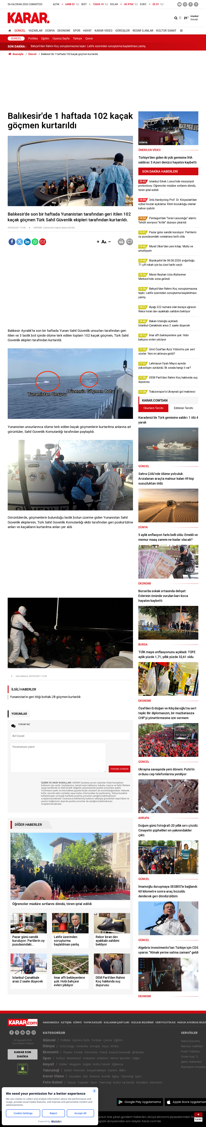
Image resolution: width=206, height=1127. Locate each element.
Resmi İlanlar (143, 30)
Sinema (94, 1076)
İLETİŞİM (66, 1022)
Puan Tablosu (190, 1051)
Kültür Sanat (166, 30)
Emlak (78, 1052)
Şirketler (138, 1052)
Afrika (114, 1046)
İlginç (115, 1076)
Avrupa (95, 1046)
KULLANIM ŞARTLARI (116, 1022)
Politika (33, 38)
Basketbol (74, 1058)
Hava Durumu (190, 1041)
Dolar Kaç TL (189, 1057)
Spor (76, 30)
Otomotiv (91, 1052)
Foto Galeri (52, 1082)
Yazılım (112, 1070)
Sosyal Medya (96, 1070)
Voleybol (89, 1058)
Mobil (68, 1070)
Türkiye (77, 38)
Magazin (75, 1064)
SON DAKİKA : (17, 46)
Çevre (89, 38)
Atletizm (103, 1058)
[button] (98, 242)
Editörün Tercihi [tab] (183, 408)
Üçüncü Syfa (80, 1040)
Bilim (122, 1070)
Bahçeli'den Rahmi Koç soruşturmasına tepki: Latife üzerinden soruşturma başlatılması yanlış (88, 46)
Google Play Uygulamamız (143, 1102)
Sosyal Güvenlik (119, 1052)
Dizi (85, 1076)
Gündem (75, 1076)
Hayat (87, 30)
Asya (105, 1046)
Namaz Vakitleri (192, 1046)
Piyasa (67, 1052)
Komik (106, 1076)
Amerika (82, 1046)
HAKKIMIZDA (51, 1022)
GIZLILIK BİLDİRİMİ (142, 1022)
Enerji (103, 1052)
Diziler (63, 1064)
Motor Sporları (120, 1058)
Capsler (83, 1082)
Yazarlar (35, 30)
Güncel (20, 30)
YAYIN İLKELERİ (93, 1022)
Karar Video (103, 30)
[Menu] (180, 30)
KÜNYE (77, 1022)
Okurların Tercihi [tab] (153, 408)
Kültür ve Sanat (123, 1082)
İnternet (79, 1070)
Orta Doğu (67, 1046)
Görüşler (122, 30)
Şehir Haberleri (191, 1062)
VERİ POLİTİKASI (165, 1022)
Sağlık (87, 1064)
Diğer (136, 1058)
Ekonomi (63, 30)
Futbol (60, 1058)
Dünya (50, 30)
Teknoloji (51, 1070)
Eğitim (45, 38)
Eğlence (117, 1064)
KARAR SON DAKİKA (22, 1054)
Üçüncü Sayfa (61, 38)
